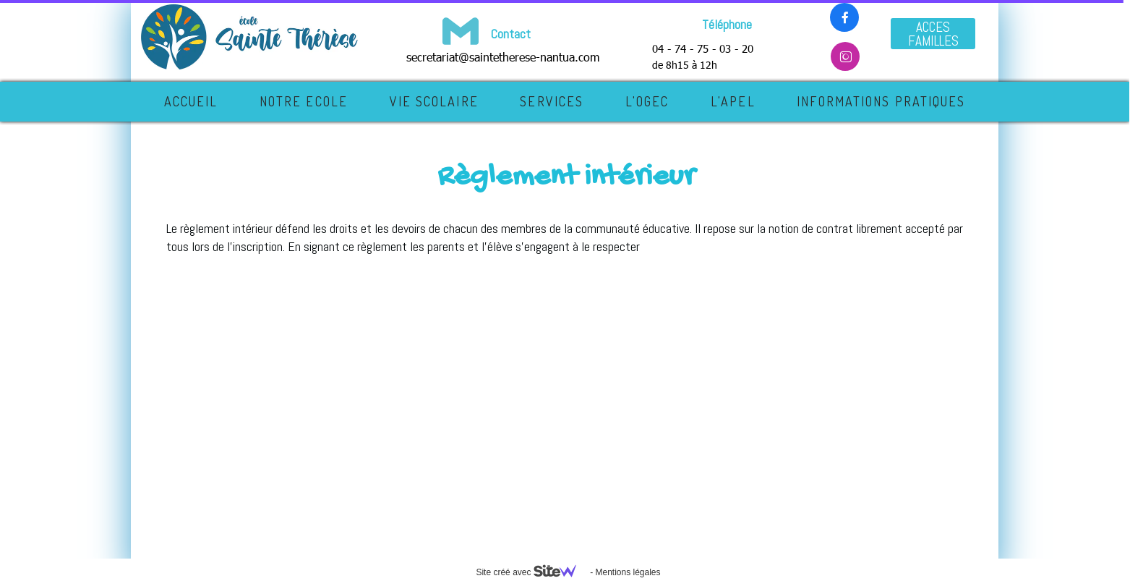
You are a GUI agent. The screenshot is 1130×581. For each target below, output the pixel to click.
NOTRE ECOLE (304, 101)
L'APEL (733, 101)
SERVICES (551, 101)
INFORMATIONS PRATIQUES (881, 101)
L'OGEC (647, 101)
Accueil (191, 101)
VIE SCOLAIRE (434, 101)
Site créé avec (531, 572)
